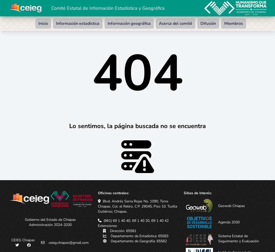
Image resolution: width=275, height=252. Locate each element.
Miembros (233, 23)
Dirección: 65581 (123, 230)
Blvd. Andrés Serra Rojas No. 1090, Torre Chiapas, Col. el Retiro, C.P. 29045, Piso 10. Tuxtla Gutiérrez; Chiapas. (137, 206)
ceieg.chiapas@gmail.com (69, 242)
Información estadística (77, 23)
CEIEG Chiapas (23, 240)
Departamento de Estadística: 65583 (139, 236)
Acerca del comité (175, 23)
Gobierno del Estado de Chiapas (50, 219)
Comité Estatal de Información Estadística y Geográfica (108, 8)
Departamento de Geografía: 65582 (139, 241)
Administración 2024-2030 (50, 224)
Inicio (43, 23)
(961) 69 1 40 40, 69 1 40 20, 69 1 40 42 (136, 220)
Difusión (208, 23)
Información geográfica (129, 23)
